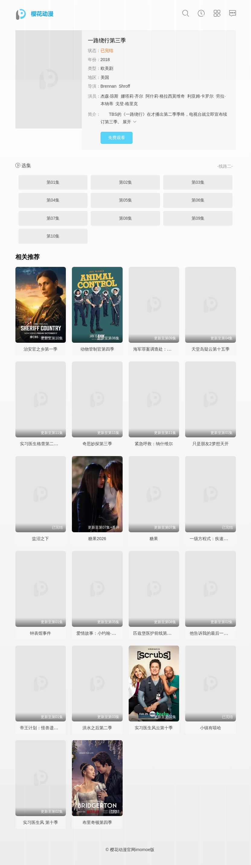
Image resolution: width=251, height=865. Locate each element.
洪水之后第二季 (97, 727)
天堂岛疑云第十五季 (210, 349)
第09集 (198, 218)
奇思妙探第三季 (97, 443)
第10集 (53, 236)
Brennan (109, 86)
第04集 (53, 200)
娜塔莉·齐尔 (132, 96)
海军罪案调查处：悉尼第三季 (160, 349)
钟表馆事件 (40, 633)
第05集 (125, 200)
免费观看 (116, 137)
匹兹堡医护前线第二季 (154, 633)
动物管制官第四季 (97, 349)
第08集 (125, 218)
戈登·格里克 (126, 103)
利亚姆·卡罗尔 (200, 96)
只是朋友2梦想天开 (210, 443)
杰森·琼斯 (110, 96)
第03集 (198, 182)
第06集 (198, 200)
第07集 (53, 218)
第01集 (53, 182)
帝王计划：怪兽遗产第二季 (45, 727)
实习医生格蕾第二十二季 (43, 443)
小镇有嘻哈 (210, 727)
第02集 (125, 182)
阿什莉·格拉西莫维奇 (165, 96)
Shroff (124, 86)
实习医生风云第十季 (154, 727)
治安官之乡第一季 (40, 349)
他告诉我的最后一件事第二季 (217, 633)
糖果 (154, 538)
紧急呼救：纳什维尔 (154, 443)
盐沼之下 (40, 538)
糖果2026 (97, 538)
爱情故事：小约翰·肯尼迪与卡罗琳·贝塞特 (115, 633)
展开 (130, 121)
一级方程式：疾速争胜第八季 (217, 538)
